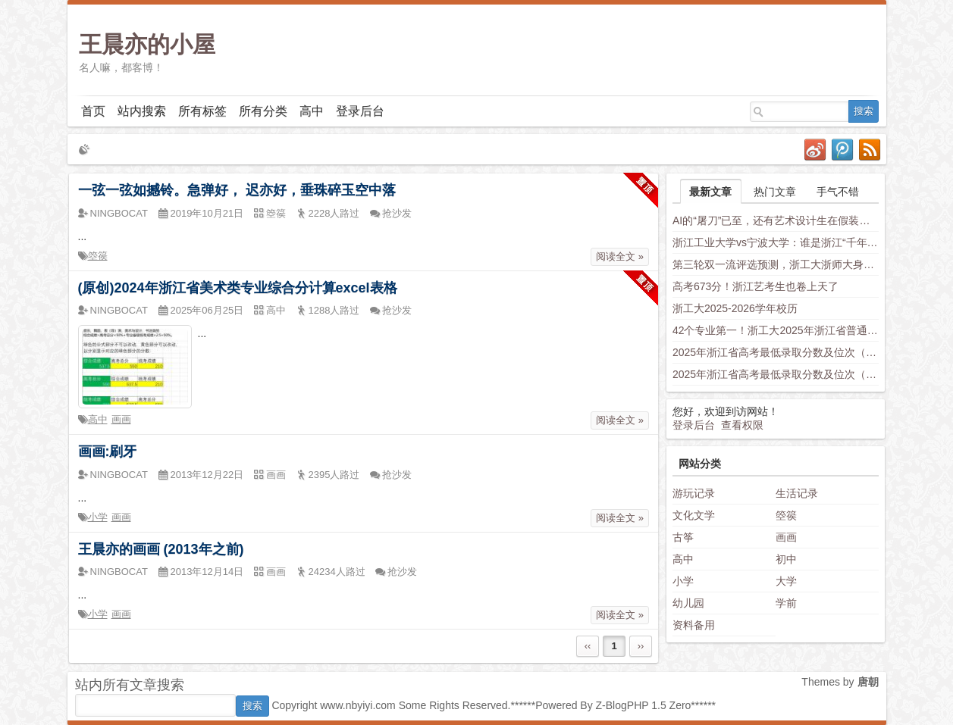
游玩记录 (693, 493)
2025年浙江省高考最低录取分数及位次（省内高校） (775, 352)
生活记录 (797, 493)
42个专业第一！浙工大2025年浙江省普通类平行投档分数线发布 (775, 330)
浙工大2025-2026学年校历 (735, 308)
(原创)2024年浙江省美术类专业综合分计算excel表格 (237, 287)
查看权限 (742, 425)
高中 (311, 111)
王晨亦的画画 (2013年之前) (161, 549)
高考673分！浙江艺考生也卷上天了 (755, 286)
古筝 (683, 537)
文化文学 (693, 515)
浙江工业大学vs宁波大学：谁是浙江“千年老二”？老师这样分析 (775, 242)
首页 (93, 111)
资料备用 (693, 625)
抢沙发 (397, 213)
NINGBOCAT (119, 213)
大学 (786, 581)
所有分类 (263, 111)
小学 (98, 517)
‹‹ (588, 646)
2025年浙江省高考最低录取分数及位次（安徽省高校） (775, 374)
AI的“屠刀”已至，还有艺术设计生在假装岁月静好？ (775, 220)
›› (641, 646)
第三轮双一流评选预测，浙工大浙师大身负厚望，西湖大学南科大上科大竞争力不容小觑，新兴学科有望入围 (775, 264)
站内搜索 (142, 111)
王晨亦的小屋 (147, 44)
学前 (786, 603)
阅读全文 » (620, 256)
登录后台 (360, 111)
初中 (786, 559)
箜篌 (98, 255)
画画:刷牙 (107, 451)
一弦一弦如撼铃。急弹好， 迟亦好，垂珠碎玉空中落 (237, 190)
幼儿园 (688, 603)
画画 (121, 419)
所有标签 (202, 111)
